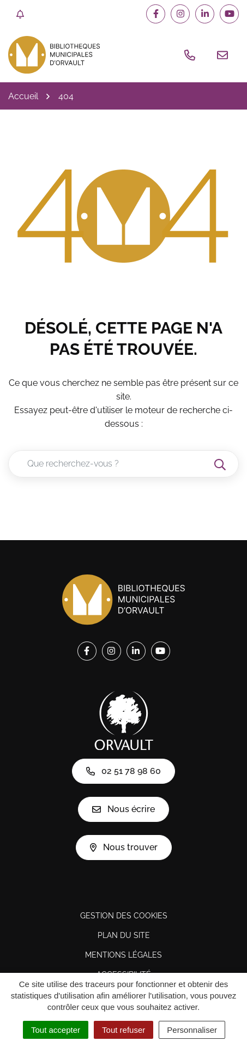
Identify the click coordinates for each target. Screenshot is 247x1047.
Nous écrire (123, 809)
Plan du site (124, 935)
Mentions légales (123, 955)
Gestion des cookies (123, 915)
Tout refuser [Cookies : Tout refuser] (123, 1029)
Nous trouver (124, 847)
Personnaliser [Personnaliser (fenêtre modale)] (192, 1029)
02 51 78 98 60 (123, 771)
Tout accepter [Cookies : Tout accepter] (55, 1029)
